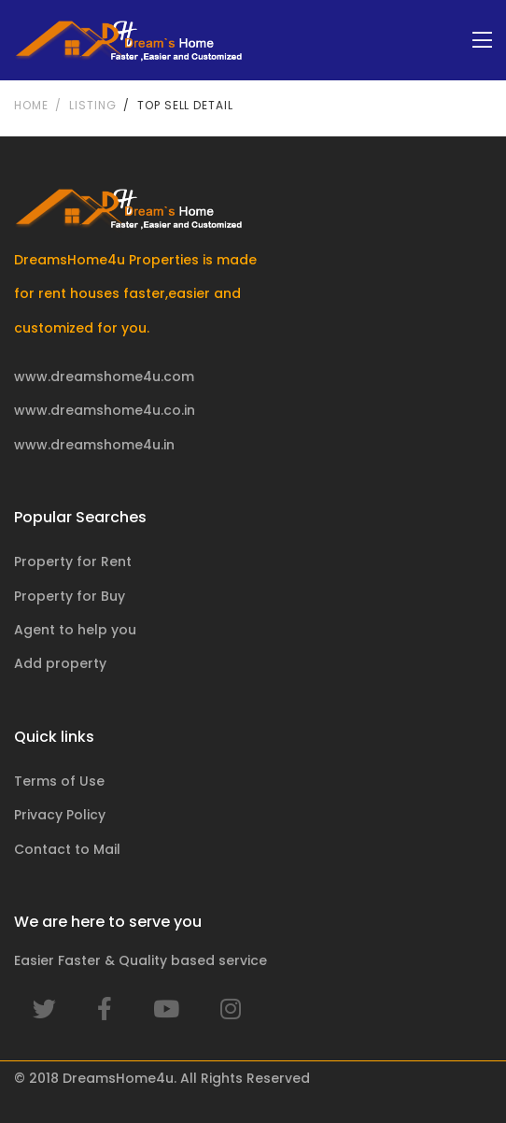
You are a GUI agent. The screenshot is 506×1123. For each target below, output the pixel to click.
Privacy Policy (59, 814)
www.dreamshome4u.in (94, 444)
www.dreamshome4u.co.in (104, 410)
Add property (60, 663)
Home (31, 105)
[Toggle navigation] (482, 40)
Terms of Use (59, 781)
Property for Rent (73, 561)
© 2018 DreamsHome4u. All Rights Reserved (162, 1078)
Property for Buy (69, 596)
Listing (92, 105)
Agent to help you (75, 629)
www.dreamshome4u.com (104, 376)
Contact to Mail (67, 849)
